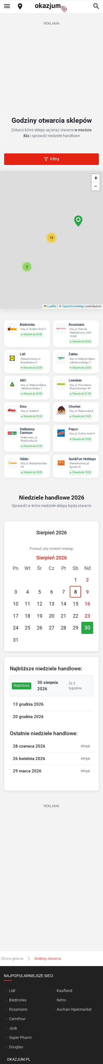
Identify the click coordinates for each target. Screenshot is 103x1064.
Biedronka (17, 1000)
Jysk (13, 1028)
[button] (51, 237)
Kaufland (64, 990)
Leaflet (50, 306)
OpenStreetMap (73, 306)
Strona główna (12, 958)
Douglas (16, 1047)
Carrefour (17, 1019)
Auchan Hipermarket (74, 1009)
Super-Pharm (20, 1037)
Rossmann (18, 1009)
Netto (61, 1000)
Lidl (12, 990)
